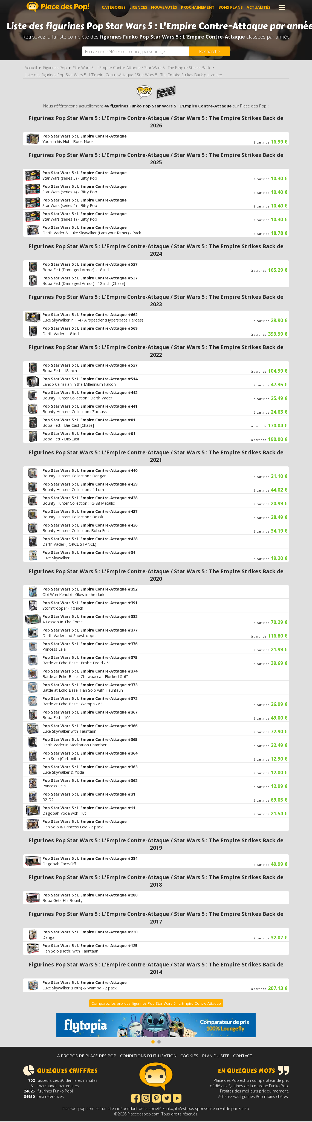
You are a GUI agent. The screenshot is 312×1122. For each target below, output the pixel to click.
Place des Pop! (58, 6)
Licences (138, 7)
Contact (242, 1055)
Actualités (258, 7)
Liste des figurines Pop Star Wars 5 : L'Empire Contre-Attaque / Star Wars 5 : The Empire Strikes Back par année (123, 74)
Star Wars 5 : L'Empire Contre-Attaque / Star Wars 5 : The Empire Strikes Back (141, 67)
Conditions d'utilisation (148, 1055)
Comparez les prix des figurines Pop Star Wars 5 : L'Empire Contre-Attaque (156, 1003)
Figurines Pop (55, 67)
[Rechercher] (209, 51)
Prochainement (198, 7)
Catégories (114, 7)
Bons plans (230, 7)
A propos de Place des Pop (86, 1055)
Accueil (31, 67)
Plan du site (215, 1055)
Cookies (189, 1055)
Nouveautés (164, 7)
